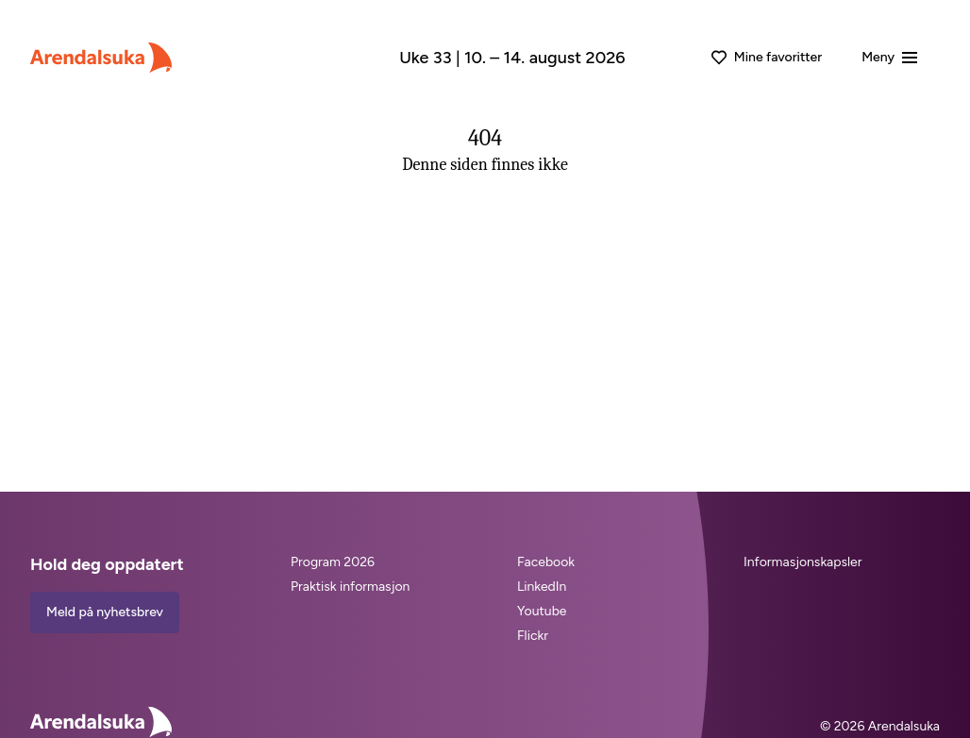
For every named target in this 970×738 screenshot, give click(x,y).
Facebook (546, 562)
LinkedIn (541, 587)
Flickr (532, 636)
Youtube (542, 611)
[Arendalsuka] (101, 57)
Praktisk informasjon (350, 587)
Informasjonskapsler (802, 562)
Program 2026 (333, 562)
